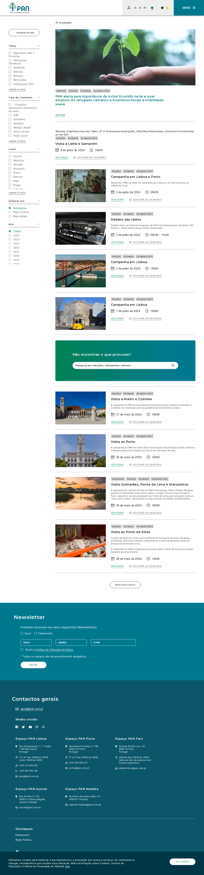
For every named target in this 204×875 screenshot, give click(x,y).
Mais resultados (125, 585)
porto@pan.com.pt (79, 768)
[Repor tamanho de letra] (140, 8)
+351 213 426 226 (28, 765)
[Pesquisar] (172, 365)
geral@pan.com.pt (32, 709)
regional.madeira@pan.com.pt (85, 804)
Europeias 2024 (102, 91)
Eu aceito (182, 862)
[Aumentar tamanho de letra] (145, 8)
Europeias (86, 91)
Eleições (73, 91)
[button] (189, 7)
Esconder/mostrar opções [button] (39, 46)
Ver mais (60, 115)
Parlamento (22, 835)
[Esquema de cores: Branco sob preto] (162, 8)
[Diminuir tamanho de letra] (135, 8)
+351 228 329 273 (78, 762)
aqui (67, 866)
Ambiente (61, 91)
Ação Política (23, 839)
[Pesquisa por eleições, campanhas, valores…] (24, 32)
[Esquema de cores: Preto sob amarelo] (167, 8)
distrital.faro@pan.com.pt (132, 768)
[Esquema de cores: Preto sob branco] (157, 8)
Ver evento (61, 158)
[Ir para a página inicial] (19, 7)
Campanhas (118, 479)
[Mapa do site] (128, 7)
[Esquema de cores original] (152, 8)
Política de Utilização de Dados (54, 649)
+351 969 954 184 (28, 770)
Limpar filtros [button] (17, 89)
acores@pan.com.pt (30, 807)
